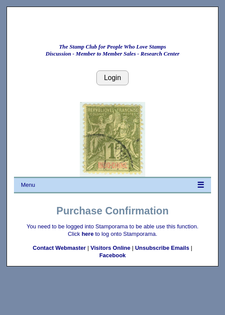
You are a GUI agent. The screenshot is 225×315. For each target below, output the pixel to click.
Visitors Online (111, 248)
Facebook (112, 255)
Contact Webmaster (59, 248)
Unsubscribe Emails (162, 248)
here (87, 234)
